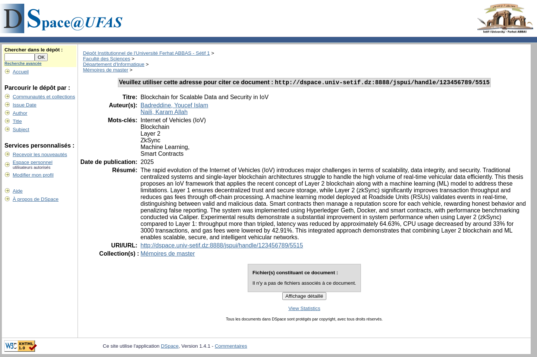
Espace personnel (33, 162)
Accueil (21, 72)
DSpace (169, 347)
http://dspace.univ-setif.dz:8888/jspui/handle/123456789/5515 (222, 246)
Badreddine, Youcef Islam (174, 106)
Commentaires (231, 347)
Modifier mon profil (33, 175)
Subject (21, 129)
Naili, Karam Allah (164, 113)
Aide (18, 191)
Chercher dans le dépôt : (33, 50)
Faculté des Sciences (106, 58)
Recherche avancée (23, 63)
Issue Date (25, 105)
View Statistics (304, 309)
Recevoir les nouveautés (40, 154)
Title (17, 121)
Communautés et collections (44, 96)
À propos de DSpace (36, 199)
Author (20, 113)
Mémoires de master (105, 70)
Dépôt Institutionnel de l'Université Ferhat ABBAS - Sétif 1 (146, 53)
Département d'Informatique (113, 64)
